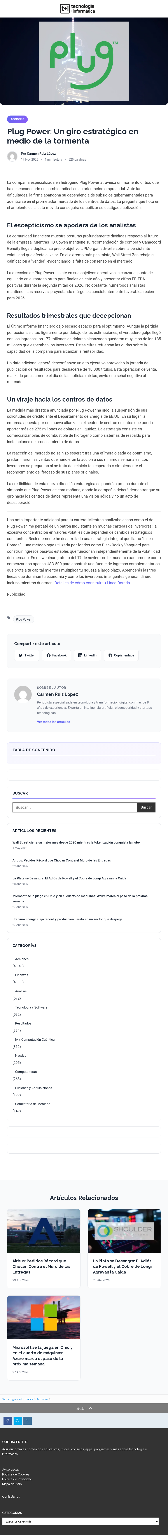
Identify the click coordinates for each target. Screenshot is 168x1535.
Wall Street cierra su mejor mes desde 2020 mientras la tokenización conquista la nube (76, 842)
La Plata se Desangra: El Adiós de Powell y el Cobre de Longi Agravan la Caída (69, 878)
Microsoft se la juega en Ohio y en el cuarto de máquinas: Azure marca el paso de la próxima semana (80, 898)
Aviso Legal (10, 1469)
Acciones (17, 119)
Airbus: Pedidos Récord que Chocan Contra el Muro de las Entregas (61, 860)
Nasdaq (20, 1056)
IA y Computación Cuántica (35, 1040)
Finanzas (21, 975)
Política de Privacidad (17, 1479)
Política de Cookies (15, 1474)
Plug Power (24, 619)
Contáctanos (11, 1496)
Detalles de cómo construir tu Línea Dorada (92, 583)
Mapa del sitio (12, 1484)
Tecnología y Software (31, 1007)
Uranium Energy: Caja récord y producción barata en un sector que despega (67, 919)
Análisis (21, 991)
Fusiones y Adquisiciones (33, 1088)
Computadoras (26, 1072)
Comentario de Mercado (32, 1104)
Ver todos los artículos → (55, 722)
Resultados (23, 1023)
